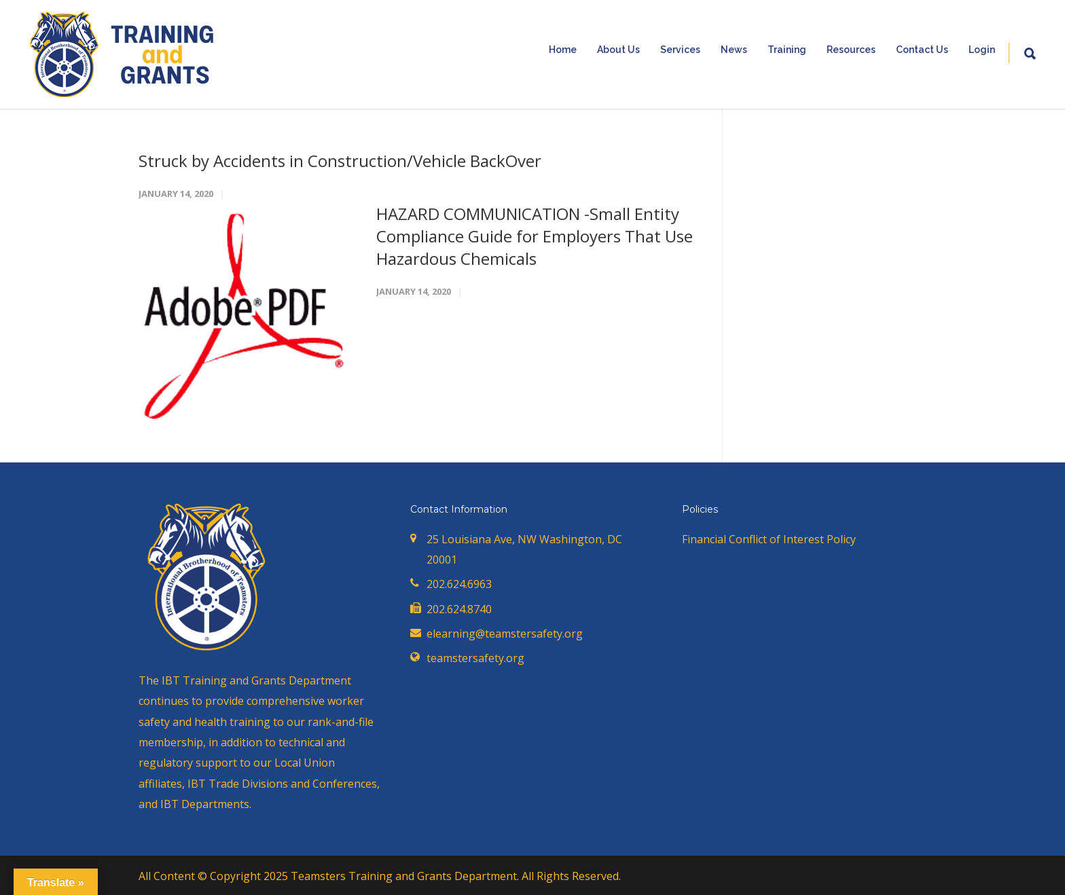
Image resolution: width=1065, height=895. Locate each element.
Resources (851, 49)
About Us (618, 49)
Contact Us (922, 49)
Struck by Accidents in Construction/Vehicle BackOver (340, 160)
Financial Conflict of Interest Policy (769, 539)
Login (982, 49)
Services (680, 49)
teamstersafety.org (475, 658)
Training (787, 49)
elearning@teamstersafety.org (505, 633)
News (734, 49)
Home (563, 49)
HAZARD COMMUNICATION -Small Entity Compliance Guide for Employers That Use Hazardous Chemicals (534, 236)
